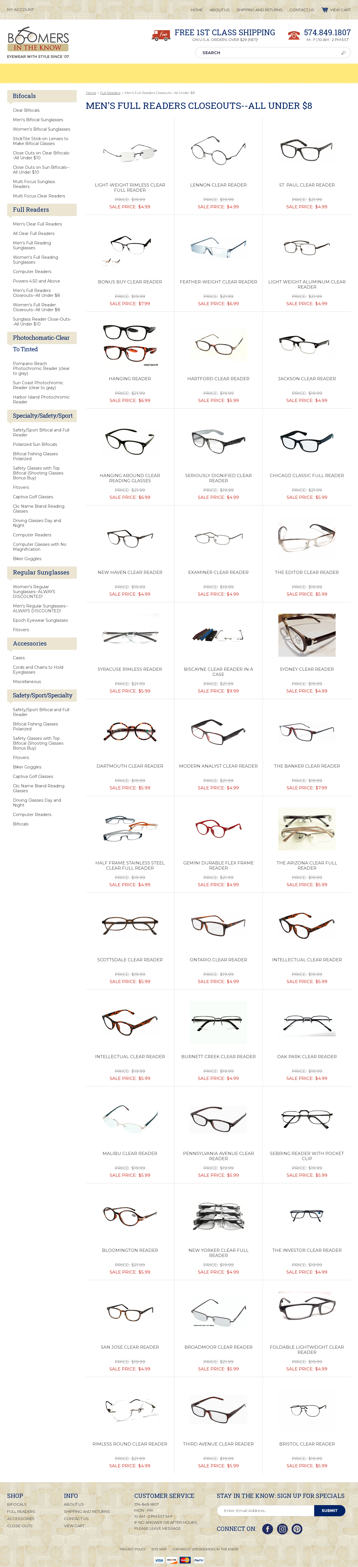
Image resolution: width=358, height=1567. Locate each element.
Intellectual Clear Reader (307, 959)
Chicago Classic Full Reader (307, 475)
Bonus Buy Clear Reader (130, 282)
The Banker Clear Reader (307, 766)
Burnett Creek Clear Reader (218, 1056)
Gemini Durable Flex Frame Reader (218, 865)
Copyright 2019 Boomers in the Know (205, 1549)
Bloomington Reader (130, 1250)
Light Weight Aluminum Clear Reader (307, 284)
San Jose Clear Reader (130, 1347)
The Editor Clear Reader (307, 572)
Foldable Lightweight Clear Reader (307, 1350)
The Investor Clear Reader (307, 1250)
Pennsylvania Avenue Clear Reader (218, 1156)
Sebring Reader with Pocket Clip (307, 1156)
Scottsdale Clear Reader (130, 959)
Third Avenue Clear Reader (218, 1444)
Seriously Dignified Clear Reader (218, 478)
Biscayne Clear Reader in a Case (218, 672)
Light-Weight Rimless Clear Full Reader (130, 188)
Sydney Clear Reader (307, 669)
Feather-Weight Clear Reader (218, 282)
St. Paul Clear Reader (307, 185)
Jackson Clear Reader (307, 378)
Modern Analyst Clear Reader (218, 766)
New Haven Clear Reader (130, 572)
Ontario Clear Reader (218, 959)
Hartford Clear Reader (218, 378)
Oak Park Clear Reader (307, 1056)
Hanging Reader (130, 378)
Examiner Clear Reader (218, 572)
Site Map (159, 1549)
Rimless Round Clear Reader (130, 1444)
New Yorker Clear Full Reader (218, 1253)
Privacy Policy (133, 1549)
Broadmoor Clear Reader (218, 1347)
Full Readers (110, 93)
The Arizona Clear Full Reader (307, 865)
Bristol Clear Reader (307, 1444)
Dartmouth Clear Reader (130, 766)
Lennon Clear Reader (218, 185)
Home (91, 93)
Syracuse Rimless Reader (130, 669)
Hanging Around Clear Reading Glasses (130, 478)
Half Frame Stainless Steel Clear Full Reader (130, 865)
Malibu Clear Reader (130, 1153)
